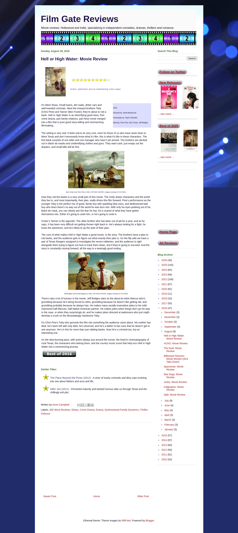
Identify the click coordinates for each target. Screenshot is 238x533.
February (169, 424)
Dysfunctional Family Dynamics (122, 409)
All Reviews (168, 243)
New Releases (170, 82)
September (170, 326)
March (168, 419)
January (169, 429)
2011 (164, 454)
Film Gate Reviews (80, 19)
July (166, 400)
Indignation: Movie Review (174, 388)
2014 (164, 440)
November (170, 317)
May (167, 410)
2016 (164, 308)
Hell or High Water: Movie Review (174, 337)
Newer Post (50, 496)
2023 (164, 274)
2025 (164, 265)
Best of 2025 (169, 126)
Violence (45, 413)
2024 (164, 269)
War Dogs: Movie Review (173, 376)
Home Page (168, 232)
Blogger (150, 520)
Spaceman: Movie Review (173, 368)
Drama (99, 409)
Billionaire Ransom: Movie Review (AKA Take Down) (176, 358)
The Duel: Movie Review (173, 350)
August (168, 331)
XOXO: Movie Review (175, 343)
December (170, 312)
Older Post (143, 496)
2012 (164, 449)
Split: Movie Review (174, 394)
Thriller (144, 409)
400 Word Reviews (60, 409)
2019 (164, 293)
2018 (164, 298)
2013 (164, 445)
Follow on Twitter (172, 72)
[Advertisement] (96, 457)
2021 (164, 284)
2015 (164, 435)
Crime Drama (87, 409)
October (169, 321)
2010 (164, 459)
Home (96, 496)
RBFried (126, 520)
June (167, 405)
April (167, 415)
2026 (164, 260)
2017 (164, 303)
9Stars (75, 409)
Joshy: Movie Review (175, 382)
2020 (164, 289)
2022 (164, 279)
